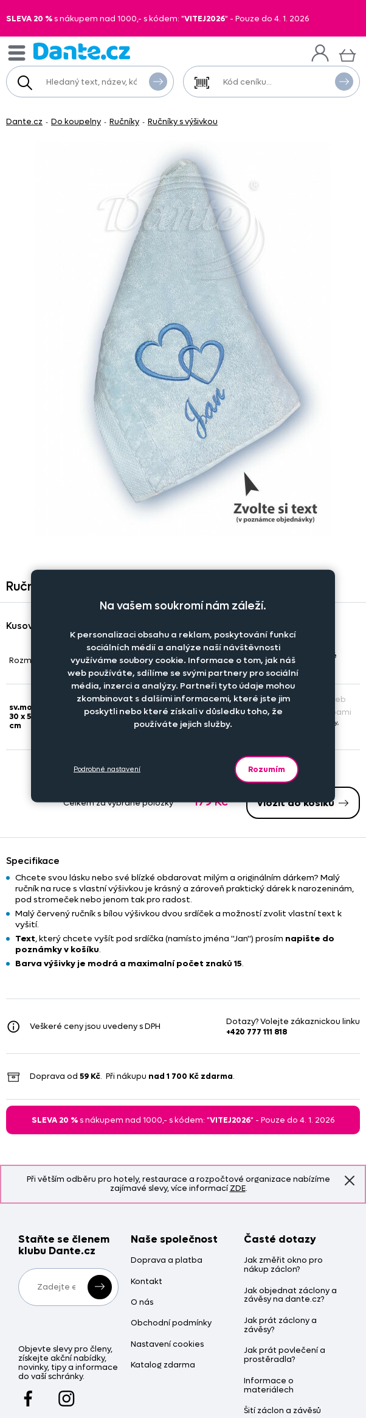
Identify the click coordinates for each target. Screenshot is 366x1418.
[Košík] (347, 54)
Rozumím (266, 768)
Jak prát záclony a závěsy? (280, 1325)
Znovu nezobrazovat (350, 1180)
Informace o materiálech (269, 1386)
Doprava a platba (166, 1260)
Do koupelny (76, 121)
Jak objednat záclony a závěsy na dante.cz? (290, 1295)
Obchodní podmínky (171, 1323)
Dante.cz (24, 121)
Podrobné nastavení (107, 769)
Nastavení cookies (167, 1344)
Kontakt (146, 1281)
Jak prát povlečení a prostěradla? (284, 1355)
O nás (142, 1302)
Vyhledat (158, 81)
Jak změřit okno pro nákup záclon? (283, 1265)
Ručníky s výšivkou (183, 121)
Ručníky (124, 121)
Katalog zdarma (163, 1365)
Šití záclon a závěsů (282, 1411)
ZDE (238, 1188)
